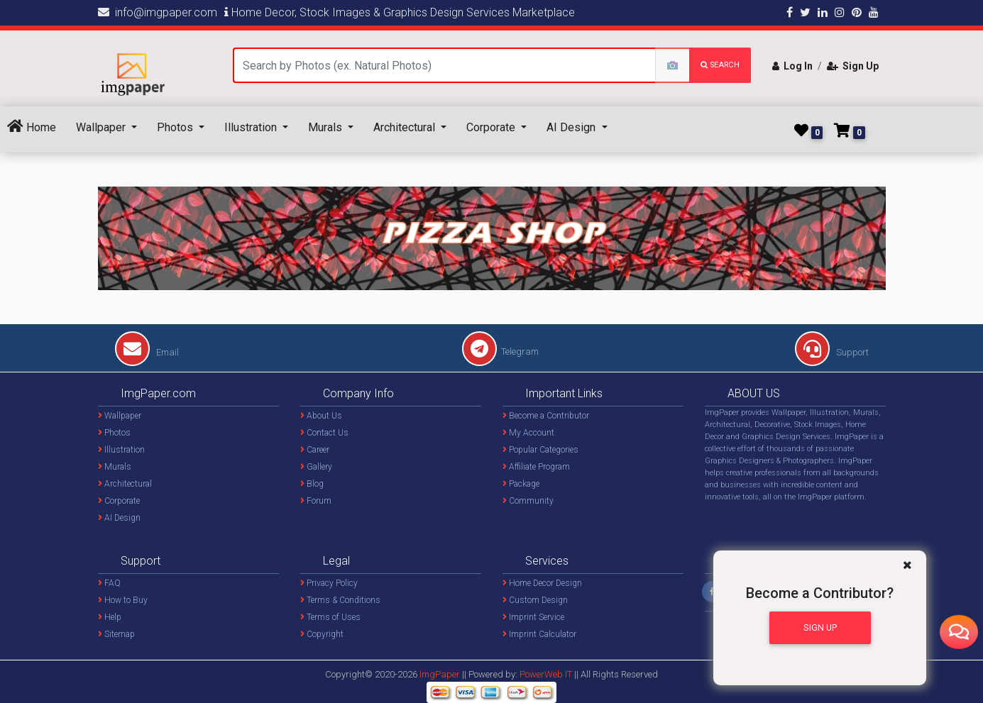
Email (147, 352)
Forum (315, 501)
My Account (528, 433)
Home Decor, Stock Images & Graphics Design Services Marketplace (399, 12)
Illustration (252, 127)
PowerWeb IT (547, 674)
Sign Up (853, 66)
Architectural (405, 127)
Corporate (492, 127)
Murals (326, 127)
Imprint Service (533, 617)
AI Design (572, 127)
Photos (176, 127)
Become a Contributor (546, 416)
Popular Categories (540, 450)
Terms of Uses (330, 617)
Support (832, 352)
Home (31, 126)
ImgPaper (439, 674)
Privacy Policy (329, 583)
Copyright (322, 634)
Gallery (316, 467)
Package (521, 484)
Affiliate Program (536, 467)
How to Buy (123, 600)
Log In (792, 66)
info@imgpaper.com (157, 12)
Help (109, 617)
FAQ (109, 583)
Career (314, 450)
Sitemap (116, 634)
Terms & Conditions (340, 600)
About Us (321, 416)
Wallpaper (102, 127)
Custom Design (535, 600)
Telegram (500, 351)
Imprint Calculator (539, 634)
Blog (312, 484)
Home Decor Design (542, 583)
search (720, 65)
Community (528, 501)
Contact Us (324, 433)
